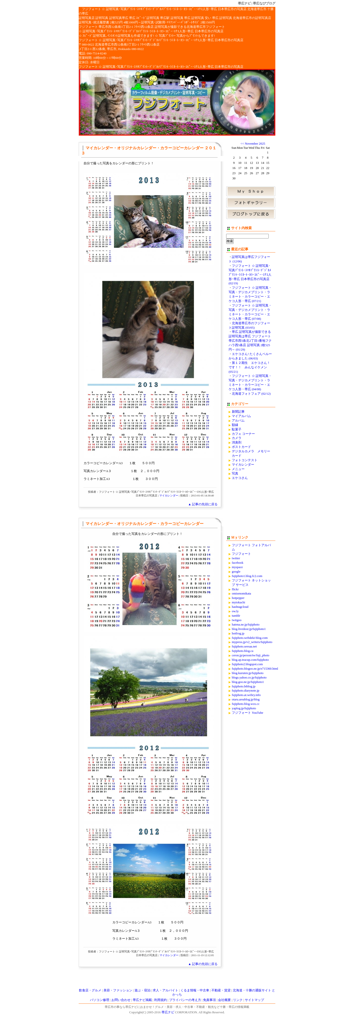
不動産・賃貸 (221, 990)
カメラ (236, 438)
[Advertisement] (250, 510)
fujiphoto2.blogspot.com (247, 664)
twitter (236, 558)
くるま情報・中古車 (194, 990)
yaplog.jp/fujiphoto (244, 708)
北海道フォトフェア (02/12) (251, 393)
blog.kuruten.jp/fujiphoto (248, 673)
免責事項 (209, 1000)
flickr (235, 589)
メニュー (238, 469)
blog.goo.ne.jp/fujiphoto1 (248, 682)
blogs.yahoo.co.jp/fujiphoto (249, 677)
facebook (237, 562)
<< (242, 143)
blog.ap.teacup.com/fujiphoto (250, 660)
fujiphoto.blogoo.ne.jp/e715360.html (255, 668)
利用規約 (160, 1000)
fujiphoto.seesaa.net (244, 646)
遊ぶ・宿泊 (142, 990)
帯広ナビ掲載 (142, 1000)
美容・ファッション (117, 990)
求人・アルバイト (165, 990)
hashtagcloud (240, 607)
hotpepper (238, 598)
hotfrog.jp (238, 633)
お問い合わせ (121, 1000)
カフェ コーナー (243, 434)
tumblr (236, 615)
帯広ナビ (244, 3)
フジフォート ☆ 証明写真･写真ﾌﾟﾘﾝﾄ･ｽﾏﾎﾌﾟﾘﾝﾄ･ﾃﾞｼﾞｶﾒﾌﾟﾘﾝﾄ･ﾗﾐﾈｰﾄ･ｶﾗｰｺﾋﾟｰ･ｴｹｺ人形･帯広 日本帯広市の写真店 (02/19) (250, 274)
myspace (237, 567)
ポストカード (241, 447)
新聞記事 (238, 411)
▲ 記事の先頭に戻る (203, 504)
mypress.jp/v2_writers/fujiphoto (252, 642)
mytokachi (238, 602)
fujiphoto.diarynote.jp (245, 690)
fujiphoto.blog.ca (242, 651)
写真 (235, 473)
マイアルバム (241, 416)
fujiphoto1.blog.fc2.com (247, 576)
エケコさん (240, 478)
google (236, 571)
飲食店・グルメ (90, 990)
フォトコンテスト (244, 460)
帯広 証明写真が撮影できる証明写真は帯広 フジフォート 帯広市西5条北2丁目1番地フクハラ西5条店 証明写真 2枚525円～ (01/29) (250, 340)
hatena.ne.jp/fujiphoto (245, 624)
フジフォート (241, 554)
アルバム (238, 420)
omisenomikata (241, 593)
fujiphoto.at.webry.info (246, 695)
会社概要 (224, 1000)
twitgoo (236, 620)
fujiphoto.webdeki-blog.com (250, 638)
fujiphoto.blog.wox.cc (246, 704)
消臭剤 (236, 442)
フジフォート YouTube (247, 712)
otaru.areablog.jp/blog (246, 699)
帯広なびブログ (264, 3)
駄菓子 (236, 429)
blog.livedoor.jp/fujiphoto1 (249, 629)
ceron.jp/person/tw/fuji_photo (250, 655)
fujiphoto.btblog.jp (243, 686)
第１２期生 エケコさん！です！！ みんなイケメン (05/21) (249, 367)
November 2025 (255, 143)
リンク (238, 1000)
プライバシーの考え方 (185, 1000)
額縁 (235, 425)
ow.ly (235, 611)
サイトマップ (254, 1000)
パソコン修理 (99, 1000)
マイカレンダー (168, 495)
